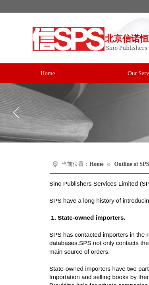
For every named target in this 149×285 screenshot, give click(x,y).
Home (96, 164)
